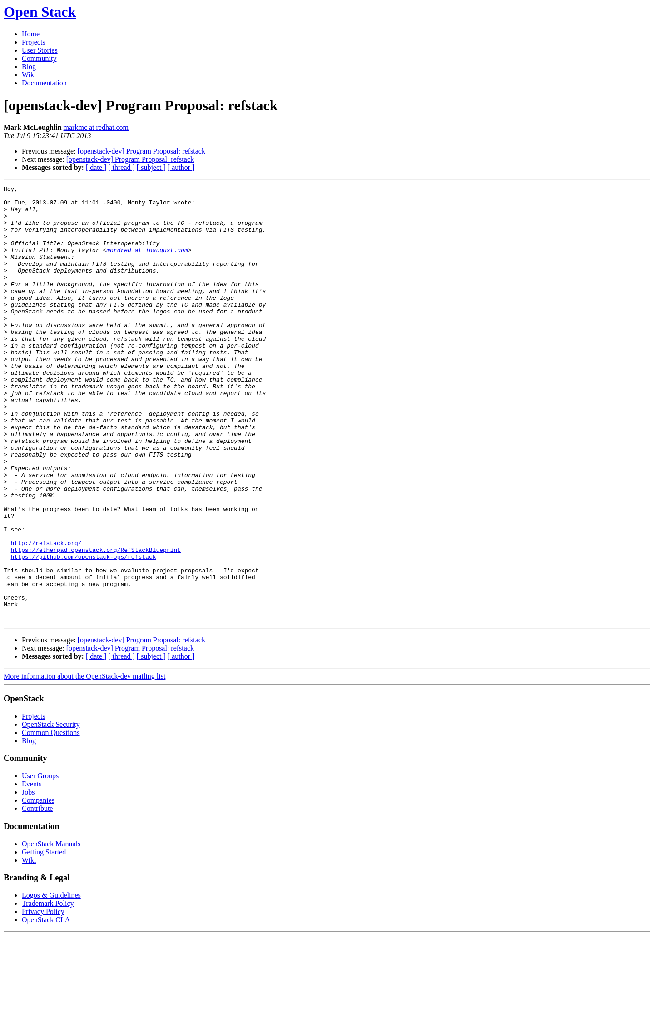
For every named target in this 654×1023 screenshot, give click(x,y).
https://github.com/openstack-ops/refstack (83, 631)
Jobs (28, 879)
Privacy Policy (43, 999)
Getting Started (44, 939)
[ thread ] (121, 167)
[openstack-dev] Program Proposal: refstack (141, 151)
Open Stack (40, 12)
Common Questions (51, 820)
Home (31, 34)
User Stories (40, 50)
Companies (38, 887)
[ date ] (96, 167)
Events (32, 871)
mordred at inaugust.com (147, 263)
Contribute (37, 895)
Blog (29, 66)
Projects (33, 42)
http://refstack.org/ (46, 615)
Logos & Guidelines (51, 982)
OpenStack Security (51, 811)
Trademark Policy (48, 990)
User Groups (40, 863)
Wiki (29, 75)
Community (39, 58)
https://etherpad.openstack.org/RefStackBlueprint (96, 623)
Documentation (44, 83)
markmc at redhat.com (96, 127)
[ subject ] (151, 167)
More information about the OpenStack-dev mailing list (84, 763)
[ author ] (181, 167)
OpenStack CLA (46, 1007)
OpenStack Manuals (51, 931)
